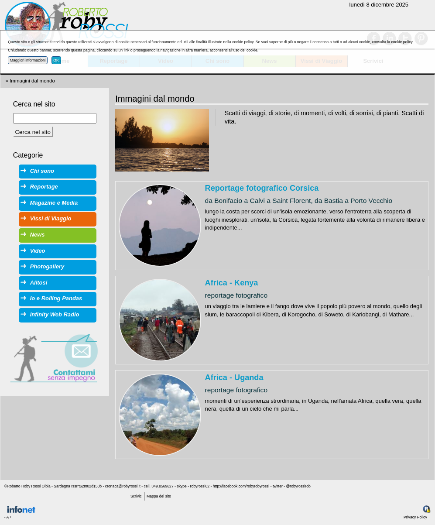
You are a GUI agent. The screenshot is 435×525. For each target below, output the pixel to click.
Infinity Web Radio (54, 314)
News (37, 234)
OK (56, 60)
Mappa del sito (159, 496)
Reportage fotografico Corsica (262, 188)
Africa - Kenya (231, 282)
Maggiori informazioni (28, 60)
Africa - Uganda (234, 377)
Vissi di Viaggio (51, 218)
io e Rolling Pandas (56, 298)
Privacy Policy (415, 517)
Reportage (44, 186)
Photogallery (47, 266)
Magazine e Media (54, 202)
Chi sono (42, 171)
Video (37, 250)
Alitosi (39, 282)
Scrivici (136, 496)
